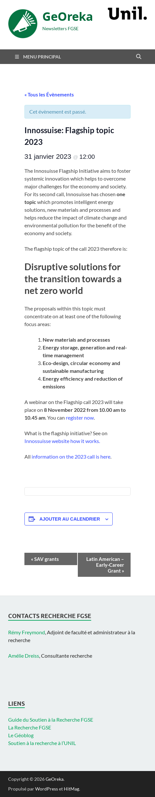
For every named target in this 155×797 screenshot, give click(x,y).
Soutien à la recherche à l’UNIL (42, 743)
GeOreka (67, 16)
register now (80, 417)
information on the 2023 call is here (71, 456)
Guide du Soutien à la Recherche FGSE (50, 719)
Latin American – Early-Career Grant (105, 565)
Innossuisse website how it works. (62, 441)
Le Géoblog (21, 735)
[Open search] (139, 56)
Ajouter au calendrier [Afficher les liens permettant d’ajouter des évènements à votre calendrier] (69, 519)
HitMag (71, 788)
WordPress (46, 788)
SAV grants (45, 559)
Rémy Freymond (26, 632)
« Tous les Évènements (49, 94)
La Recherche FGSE (29, 727)
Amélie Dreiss (23, 655)
